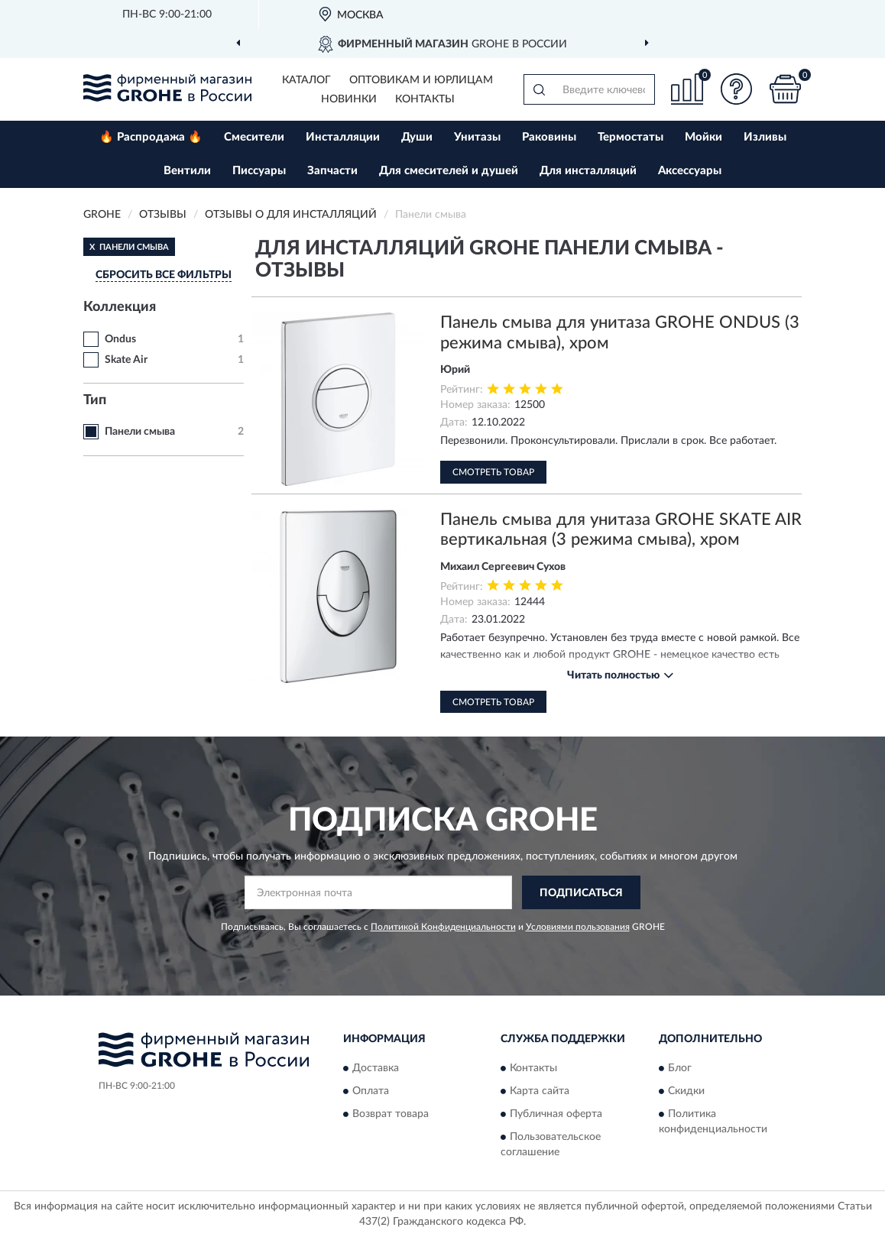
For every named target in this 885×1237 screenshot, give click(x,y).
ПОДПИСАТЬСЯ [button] (581, 893)
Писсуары (259, 170)
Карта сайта (539, 1091)
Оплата (370, 1091)
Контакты (425, 99)
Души (417, 137)
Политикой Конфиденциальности (443, 926)
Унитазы (477, 137)
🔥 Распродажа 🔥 (151, 137)
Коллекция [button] (119, 307)
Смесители (254, 137)
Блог (680, 1068)
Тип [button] (94, 400)
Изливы (765, 137)
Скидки (686, 1091)
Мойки (703, 137)
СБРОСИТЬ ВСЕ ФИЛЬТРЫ (164, 275)
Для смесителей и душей (448, 170)
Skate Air (126, 360)
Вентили (187, 170)
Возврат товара (390, 1114)
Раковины (549, 137)
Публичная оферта (556, 1114)
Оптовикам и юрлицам (421, 80)
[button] (736, 89)
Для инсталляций (588, 170)
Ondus (120, 339)
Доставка (375, 1068)
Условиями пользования (578, 926)
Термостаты (630, 137)
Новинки (349, 99)
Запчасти (332, 170)
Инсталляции (343, 137)
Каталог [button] (306, 80)
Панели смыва (140, 431)
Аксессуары (689, 170)
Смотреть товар (493, 472)
